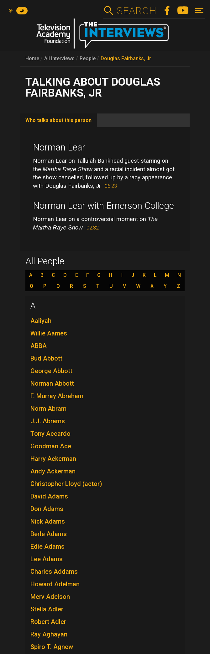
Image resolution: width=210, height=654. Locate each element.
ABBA (38, 346)
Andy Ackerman (53, 471)
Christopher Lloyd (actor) (66, 484)
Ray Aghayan (48, 634)
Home (32, 58)
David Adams (49, 496)
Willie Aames (48, 333)
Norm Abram (48, 408)
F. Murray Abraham (56, 396)
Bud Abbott (46, 358)
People (88, 58)
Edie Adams (47, 546)
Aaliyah (40, 320)
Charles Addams (54, 571)
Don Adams (46, 509)
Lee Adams (46, 559)
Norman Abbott (52, 383)
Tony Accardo (50, 433)
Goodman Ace (50, 446)
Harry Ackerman (53, 458)
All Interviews (59, 58)
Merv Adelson (50, 596)
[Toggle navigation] (199, 10)
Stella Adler (46, 609)
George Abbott (51, 371)
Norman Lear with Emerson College (103, 205)
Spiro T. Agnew (51, 647)
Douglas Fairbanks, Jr (126, 58)
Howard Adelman (55, 584)
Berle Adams (48, 534)
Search (136, 11)
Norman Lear (59, 147)
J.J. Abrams (47, 421)
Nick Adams (47, 521)
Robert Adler (48, 621)
